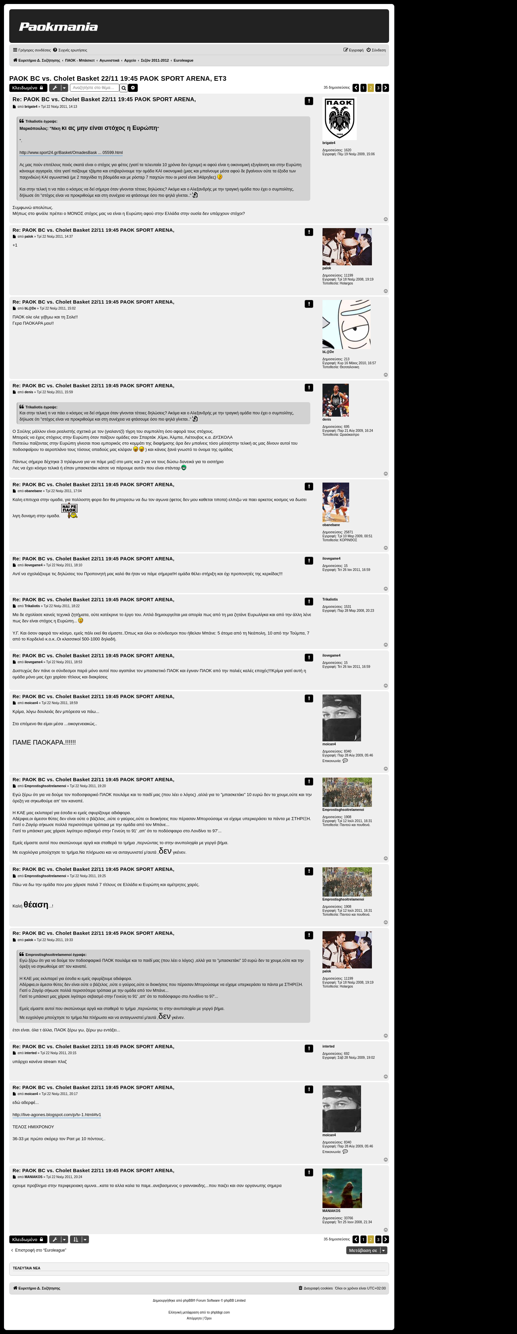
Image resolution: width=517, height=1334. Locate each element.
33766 (348, 1218)
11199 (348, 275)
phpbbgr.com (220, 1312)
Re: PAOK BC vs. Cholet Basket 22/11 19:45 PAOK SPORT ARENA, (104, 99)
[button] (355, 88)
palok (326, 268)
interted (328, 1046)
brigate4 (328, 143)
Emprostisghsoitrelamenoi (343, 810)
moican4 (329, 744)
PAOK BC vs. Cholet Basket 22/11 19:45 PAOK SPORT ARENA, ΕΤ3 (118, 78)
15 (346, 566)
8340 (347, 751)
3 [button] (378, 88)
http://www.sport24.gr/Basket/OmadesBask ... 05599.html (71, 152)
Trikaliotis (330, 599)
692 (347, 1053)
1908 (347, 817)
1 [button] (363, 88)
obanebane (331, 525)
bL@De (328, 352)
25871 (348, 532)
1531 (347, 606)
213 (347, 359)
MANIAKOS (331, 1211)
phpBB (188, 1300)
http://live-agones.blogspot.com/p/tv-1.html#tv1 (57, 1114)
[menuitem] (69, 50)
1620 (347, 150)
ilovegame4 (331, 558)
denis (326, 419)
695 (347, 427)
